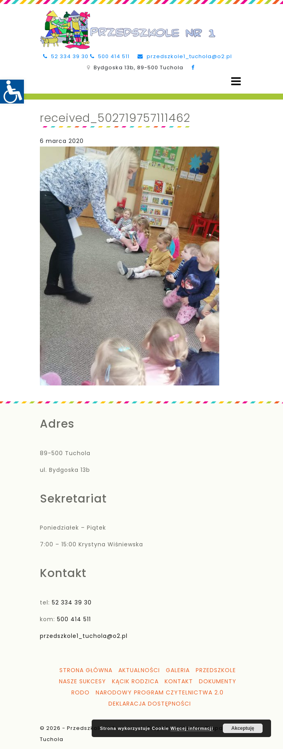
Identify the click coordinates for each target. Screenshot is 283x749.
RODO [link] (80, 692)
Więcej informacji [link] (192, 728)
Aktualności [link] (139, 670)
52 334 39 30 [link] (65, 56)
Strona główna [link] (85, 670)
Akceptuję (242, 728)
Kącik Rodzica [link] (135, 681)
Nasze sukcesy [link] (82, 681)
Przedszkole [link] (216, 670)
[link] (12, 92)
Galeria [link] (178, 670)
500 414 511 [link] (110, 56)
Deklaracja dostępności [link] (149, 704)
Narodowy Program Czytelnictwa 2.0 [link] (160, 692)
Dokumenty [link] (217, 681)
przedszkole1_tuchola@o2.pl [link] (185, 56)
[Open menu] (236, 81)
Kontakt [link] (179, 681)
